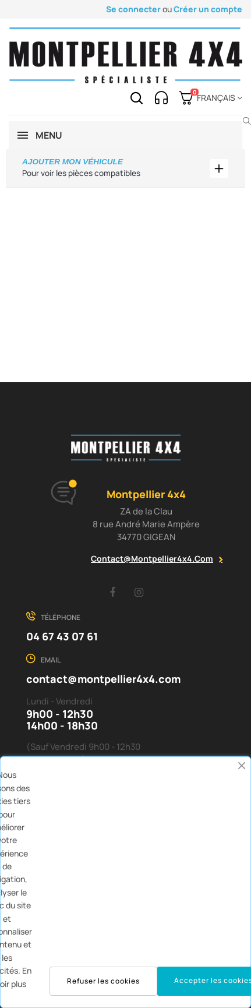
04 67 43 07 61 (62, 636)
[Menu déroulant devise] (217, 97)
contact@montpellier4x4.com (152, 558)
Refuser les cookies (103, 981)
